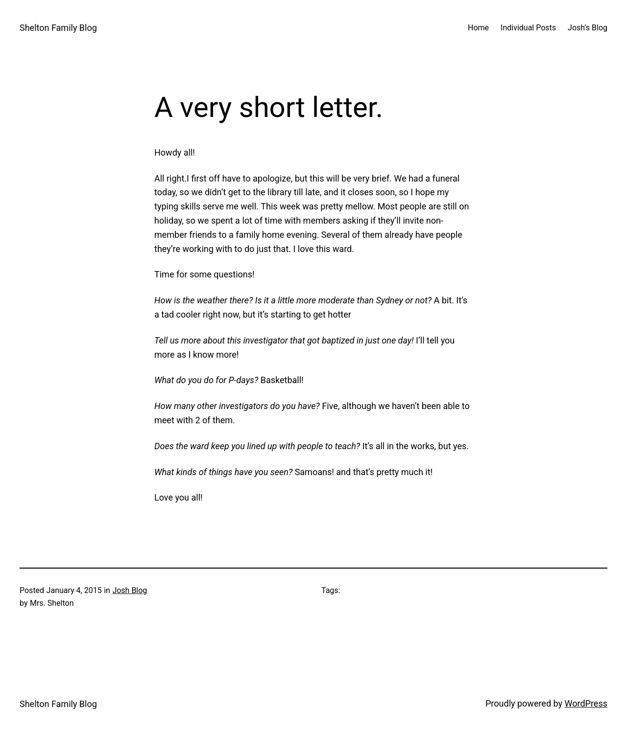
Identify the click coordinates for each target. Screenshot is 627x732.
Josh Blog (129, 590)
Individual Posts (528, 27)
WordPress (586, 703)
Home (478, 27)
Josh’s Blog (587, 27)
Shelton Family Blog (58, 28)
